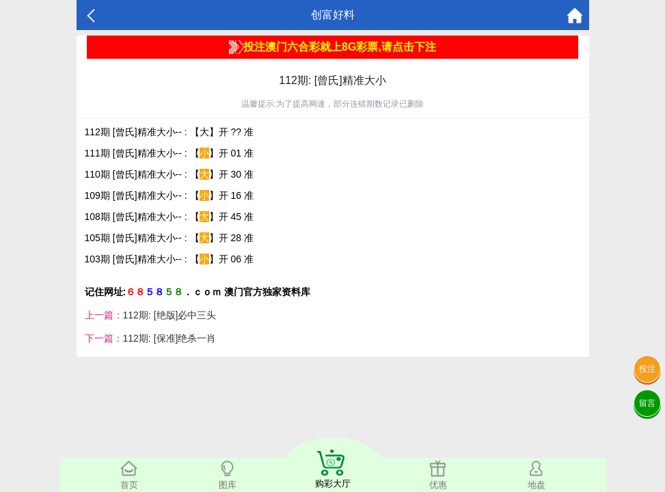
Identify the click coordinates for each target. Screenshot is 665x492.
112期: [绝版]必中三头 (170, 315)
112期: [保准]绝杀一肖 (170, 338)
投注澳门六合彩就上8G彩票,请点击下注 (332, 47)
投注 (647, 369)
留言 (647, 403)
